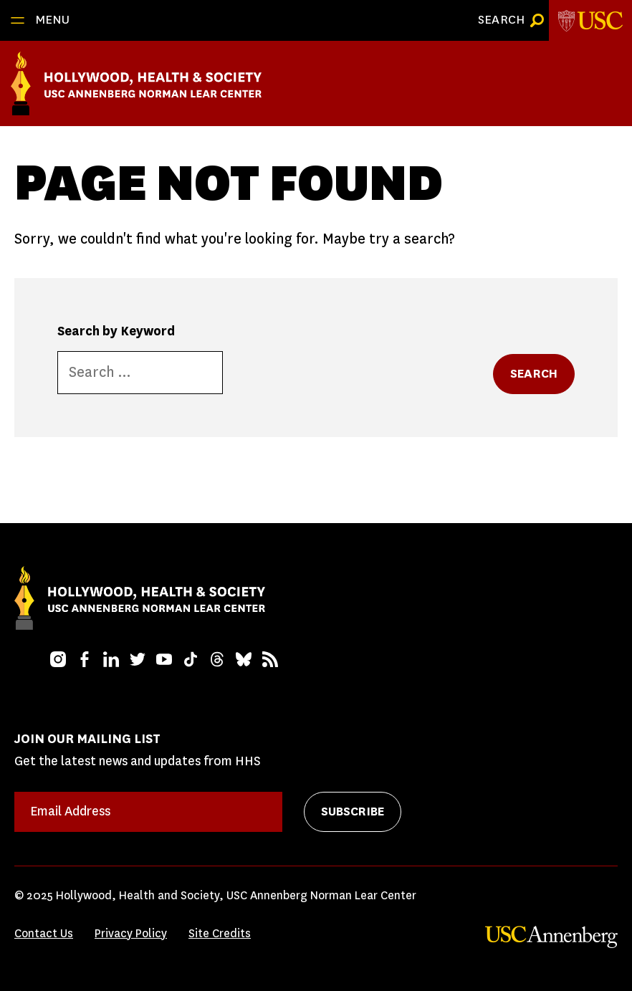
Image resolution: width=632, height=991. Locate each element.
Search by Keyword (116, 331)
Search (533, 373)
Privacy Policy (131, 933)
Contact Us (43, 933)
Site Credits (219, 933)
